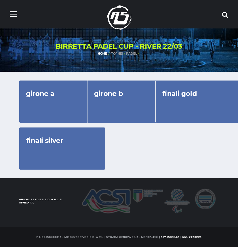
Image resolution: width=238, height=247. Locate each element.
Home (102, 53)
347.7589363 (169, 236)
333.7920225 (192, 236)
